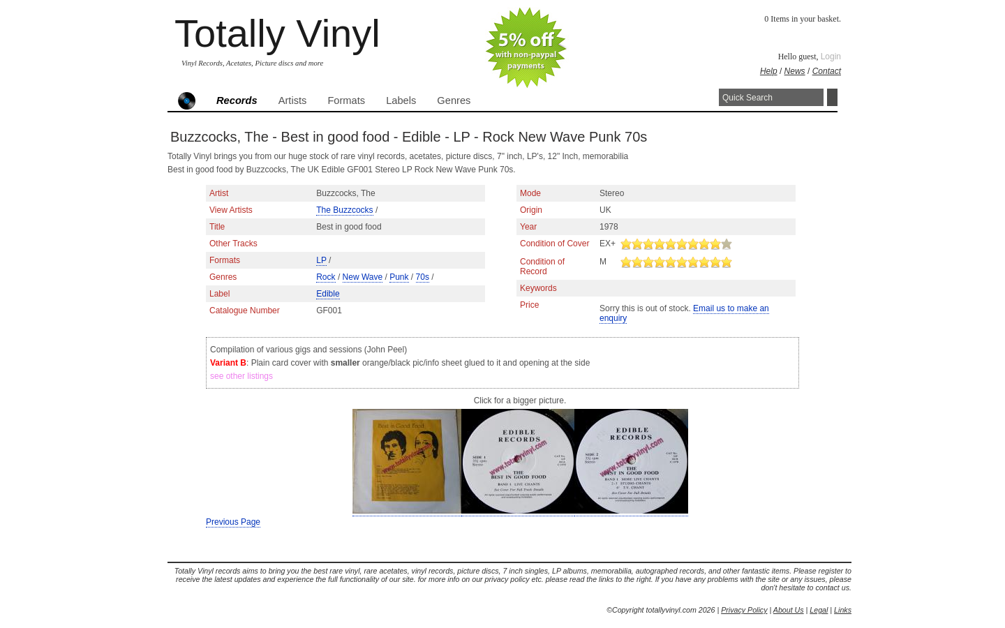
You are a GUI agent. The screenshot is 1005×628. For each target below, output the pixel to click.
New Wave (363, 277)
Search (832, 97)
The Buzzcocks (344, 210)
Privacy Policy (744, 610)
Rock (325, 277)
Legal (819, 610)
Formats (346, 100)
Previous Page (233, 522)
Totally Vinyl (277, 33)
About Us (788, 610)
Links (842, 610)
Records (237, 100)
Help (768, 71)
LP (321, 260)
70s (422, 277)
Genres (453, 100)
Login (831, 56)
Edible (327, 294)
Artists (292, 100)
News (794, 71)
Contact (826, 71)
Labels (401, 100)
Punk (398, 277)
